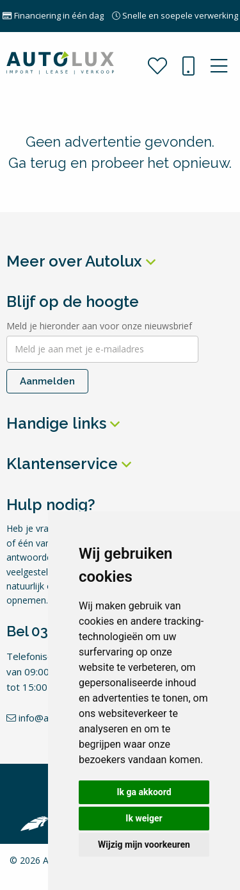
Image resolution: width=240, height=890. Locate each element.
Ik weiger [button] (143, 818)
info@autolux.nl (45, 717)
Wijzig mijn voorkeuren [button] (144, 844)
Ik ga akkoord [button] (143, 792)
